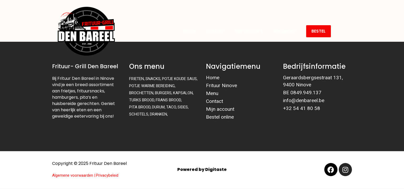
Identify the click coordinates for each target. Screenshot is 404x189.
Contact (215, 31)
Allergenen (284, 31)
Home (189, 31)
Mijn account (248, 31)
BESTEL (318, 31)
